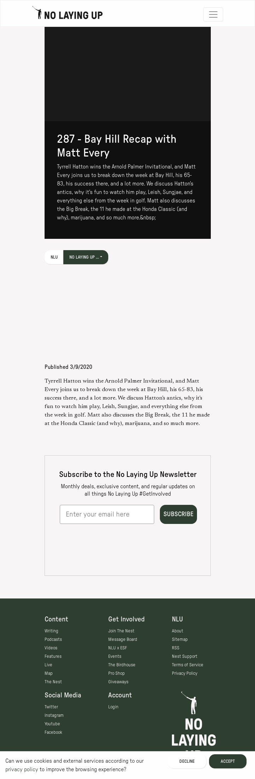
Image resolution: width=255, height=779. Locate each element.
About (177, 631)
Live (48, 665)
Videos (51, 648)
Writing (51, 631)
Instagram (54, 715)
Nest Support (184, 656)
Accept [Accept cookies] (228, 761)
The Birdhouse (121, 665)
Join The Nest (121, 631)
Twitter (51, 707)
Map (49, 673)
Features (53, 656)
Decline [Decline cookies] (187, 761)
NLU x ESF (117, 648)
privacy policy (21, 769)
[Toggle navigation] (213, 14)
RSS (175, 648)
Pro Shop (116, 673)
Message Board (122, 639)
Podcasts (53, 639)
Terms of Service (187, 665)
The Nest (53, 682)
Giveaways (118, 682)
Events (114, 656)
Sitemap (180, 639)
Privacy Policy (184, 673)
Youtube (52, 724)
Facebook (53, 732)
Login (113, 707)
